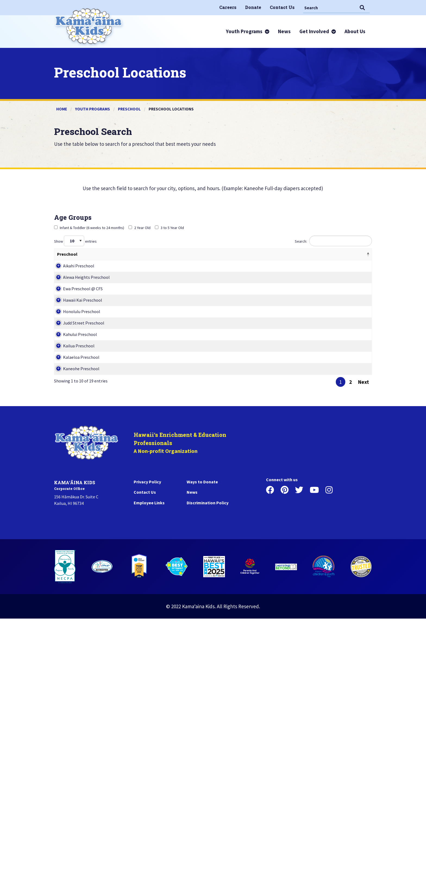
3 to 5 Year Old (169, 227)
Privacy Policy (147, 734)
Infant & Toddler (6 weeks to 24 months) (89, 227)
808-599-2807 (303, 425)
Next (363, 634)
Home (61, 109)
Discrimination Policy (207, 755)
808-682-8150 (303, 571)
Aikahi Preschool (72, 278)
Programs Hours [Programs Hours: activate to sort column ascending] (189, 254)
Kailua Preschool (73, 535)
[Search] (330, 7)
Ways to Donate (202, 734)
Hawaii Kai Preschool (76, 388)
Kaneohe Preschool (75, 608)
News (192, 744)
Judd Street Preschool (77, 461)
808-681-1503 (303, 351)
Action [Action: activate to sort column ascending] (327, 254)
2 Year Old (140, 227)
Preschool (129, 109)
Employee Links (149, 755)
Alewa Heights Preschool (80, 315)
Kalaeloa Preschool (75, 571)
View (347, 276)
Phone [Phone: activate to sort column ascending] (297, 254)
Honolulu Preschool (75, 425)
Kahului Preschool (74, 498)
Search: (333, 241)
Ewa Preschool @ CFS (77, 351)
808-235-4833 (303, 608)
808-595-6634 (303, 315)
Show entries (75, 241)
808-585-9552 (303, 461)
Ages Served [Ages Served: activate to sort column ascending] (133, 254)
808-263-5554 (303, 535)
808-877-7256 (303, 498)
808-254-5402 (303, 278)
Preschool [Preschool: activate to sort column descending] (67, 254)
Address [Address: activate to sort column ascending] (242, 254)
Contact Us (145, 744)
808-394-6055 (303, 388)
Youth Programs (92, 109)
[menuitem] (228, 7)
